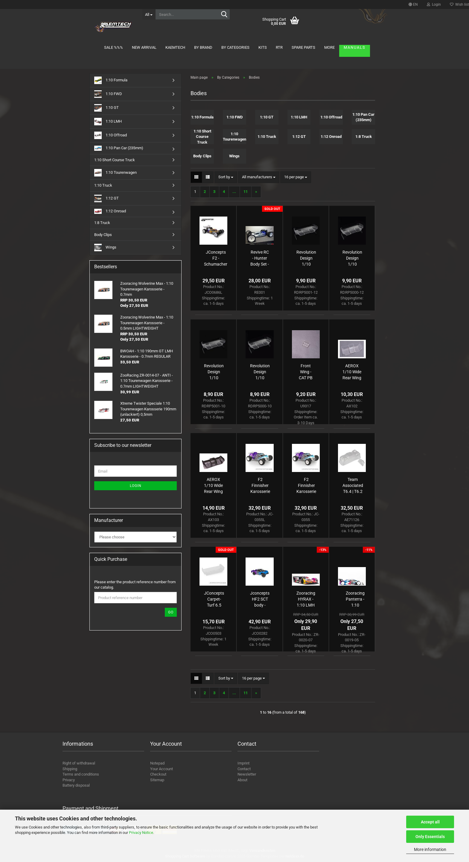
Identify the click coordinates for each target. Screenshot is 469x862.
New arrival (144, 47)
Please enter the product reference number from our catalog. (135, 585)
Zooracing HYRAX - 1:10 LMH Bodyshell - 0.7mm (305, 599)
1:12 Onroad (110, 211)
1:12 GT (106, 198)
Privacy (69, 780)
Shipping (70, 769)
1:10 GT (106, 108)
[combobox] (225, 177)
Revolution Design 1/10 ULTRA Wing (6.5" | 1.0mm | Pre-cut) (260, 372)
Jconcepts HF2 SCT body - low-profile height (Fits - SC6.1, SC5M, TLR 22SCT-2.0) (259, 599)
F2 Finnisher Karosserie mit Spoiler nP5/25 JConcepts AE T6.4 (306, 485)
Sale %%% (113, 47)
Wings (105, 247)
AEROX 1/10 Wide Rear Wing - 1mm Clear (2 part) (351, 372)
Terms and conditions (81, 774)
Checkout (158, 774)
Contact (244, 769)
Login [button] (434, 4)
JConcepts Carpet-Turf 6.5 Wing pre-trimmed (214, 599)
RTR (279, 47)
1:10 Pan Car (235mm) (118, 148)
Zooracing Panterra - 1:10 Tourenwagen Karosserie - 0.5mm (355, 599)
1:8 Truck (102, 222)
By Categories (235, 47)
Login (135, 486)
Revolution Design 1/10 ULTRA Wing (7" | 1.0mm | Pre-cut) (214, 372)
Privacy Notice (141, 832)
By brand (203, 47)
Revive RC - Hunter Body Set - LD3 (259, 258)
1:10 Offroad (110, 135)
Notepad (157, 763)
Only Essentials (430, 836)
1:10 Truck (103, 185)
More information (430, 849)
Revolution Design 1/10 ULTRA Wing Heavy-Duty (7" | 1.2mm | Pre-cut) (306, 258)
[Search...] (148, 14)
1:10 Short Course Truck (114, 160)
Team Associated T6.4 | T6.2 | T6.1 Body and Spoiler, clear (352, 485)
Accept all (430, 822)
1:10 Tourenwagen (115, 172)
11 (245, 191)
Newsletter (246, 774)
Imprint (243, 763)
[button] (413, 4)
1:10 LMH (108, 121)
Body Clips (103, 234)
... (234, 191)
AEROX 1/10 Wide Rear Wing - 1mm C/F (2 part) (213, 485)
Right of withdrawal (79, 763)
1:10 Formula (110, 80)
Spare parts (303, 47)
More (329, 47)
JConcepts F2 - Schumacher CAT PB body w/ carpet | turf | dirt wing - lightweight (215, 258)
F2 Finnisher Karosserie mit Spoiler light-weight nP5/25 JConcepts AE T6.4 (260, 485)
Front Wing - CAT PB (306, 371)
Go (170, 612)
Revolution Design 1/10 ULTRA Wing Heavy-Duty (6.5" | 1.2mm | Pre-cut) (352, 258)
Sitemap (157, 780)
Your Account (161, 769)
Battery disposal (76, 785)
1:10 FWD (108, 94)
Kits (262, 47)
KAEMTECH (175, 47)
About (242, 780)
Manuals (355, 47)
